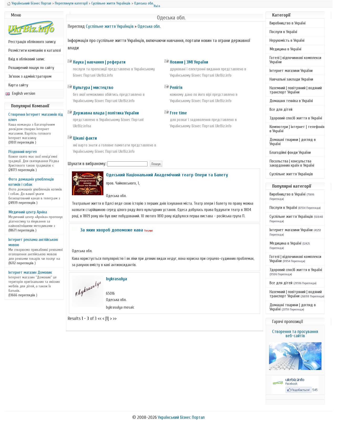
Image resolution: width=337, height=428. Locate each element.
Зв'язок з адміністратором (29, 76)
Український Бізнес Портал (31, 3)
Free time (178, 112)
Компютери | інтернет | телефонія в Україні (297, 128)
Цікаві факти (85, 138)
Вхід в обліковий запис (26, 59)
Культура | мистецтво (93, 87)
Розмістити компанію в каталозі (34, 50)
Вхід (157, 6)
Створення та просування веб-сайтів (295, 333)
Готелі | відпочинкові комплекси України (295, 59)
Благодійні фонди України (290, 152)
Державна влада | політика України (106, 112)
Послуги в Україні (283, 31)
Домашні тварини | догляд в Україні (293, 141)
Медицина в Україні (285, 49)
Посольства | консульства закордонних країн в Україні (292, 163)
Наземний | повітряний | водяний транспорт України (296, 90)
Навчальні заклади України (291, 79)
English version (20, 93)
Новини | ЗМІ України (189, 62)
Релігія (176, 87)
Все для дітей (281, 109)
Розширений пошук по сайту (31, 67)
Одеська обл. (144, 3)
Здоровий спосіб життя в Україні (296, 118)
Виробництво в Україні (288, 23)
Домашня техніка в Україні (291, 100)
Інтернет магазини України (291, 70)
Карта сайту (18, 85)
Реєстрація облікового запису (32, 41)
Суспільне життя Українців (110, 3)
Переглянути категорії (71, 3)
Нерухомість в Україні (287, 40)
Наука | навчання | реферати (99, 62)
